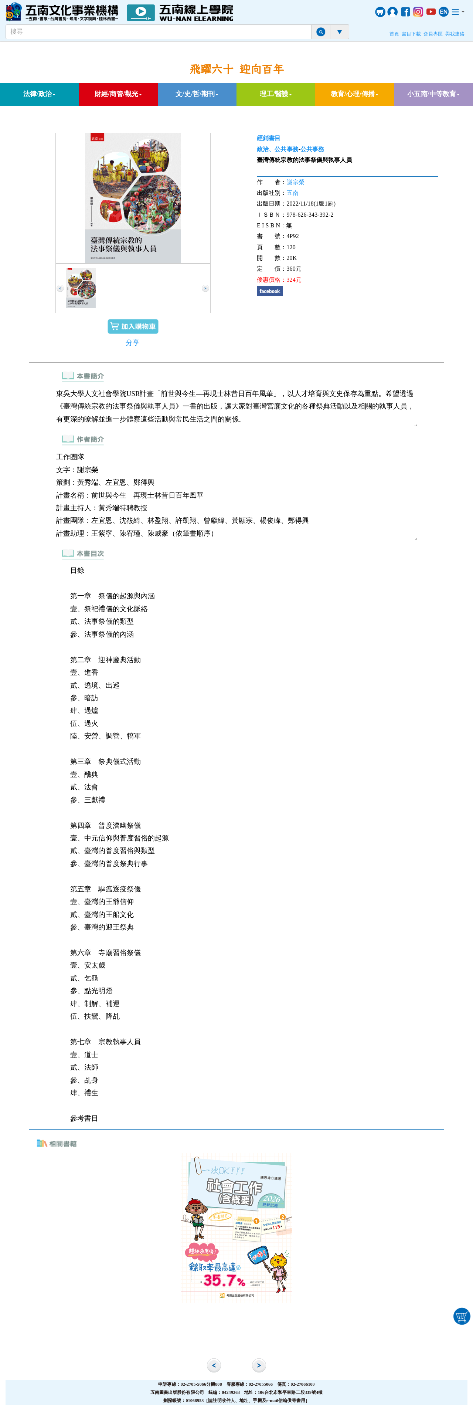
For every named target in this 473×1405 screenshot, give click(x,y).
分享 (133, 342)
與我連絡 (455, 34)
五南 (293, 193)
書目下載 (411, 34)
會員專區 (433, 34)
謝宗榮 (295, 182)
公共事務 (312, 149)
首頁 (394, 34)
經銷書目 (268, 138)
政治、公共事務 (278, 149)
